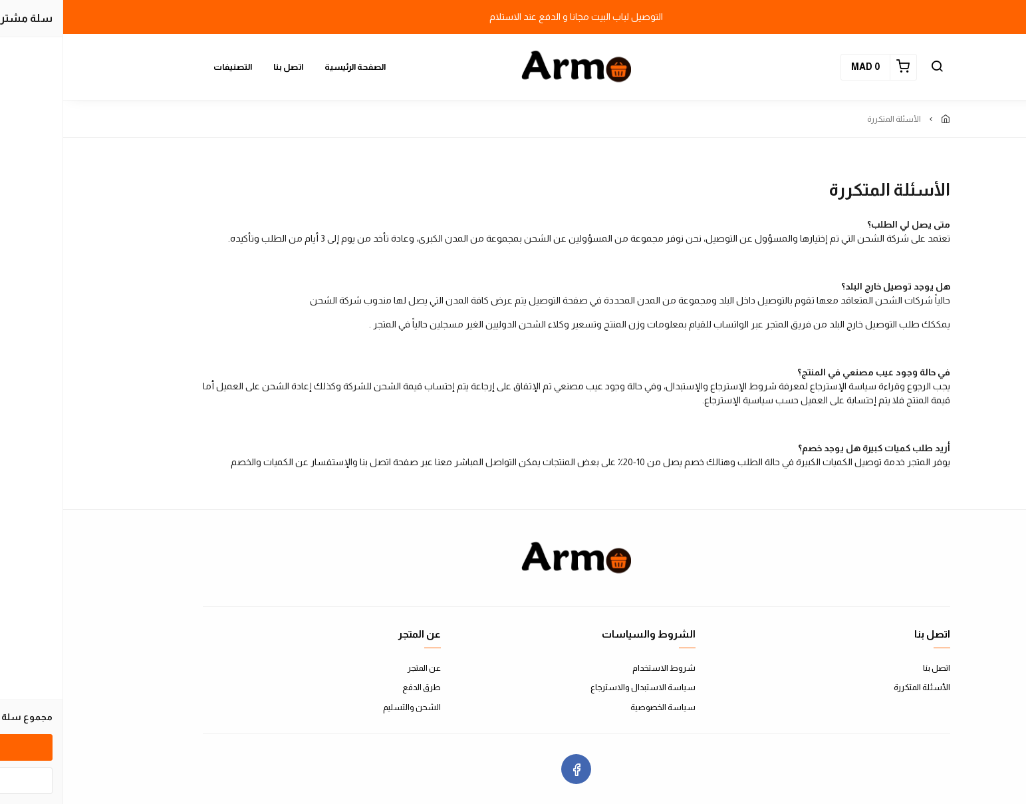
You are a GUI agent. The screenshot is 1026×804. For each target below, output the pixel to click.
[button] (873, 67)
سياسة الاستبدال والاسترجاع (579, 687)
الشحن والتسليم (349, 707)
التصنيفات (169, 67)
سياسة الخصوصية (599, 707)
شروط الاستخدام (600, 668)
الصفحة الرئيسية (291, 67)
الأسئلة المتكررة (859, 687)
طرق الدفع (358, 687)
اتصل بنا (225, 67)
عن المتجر (361, 668)
